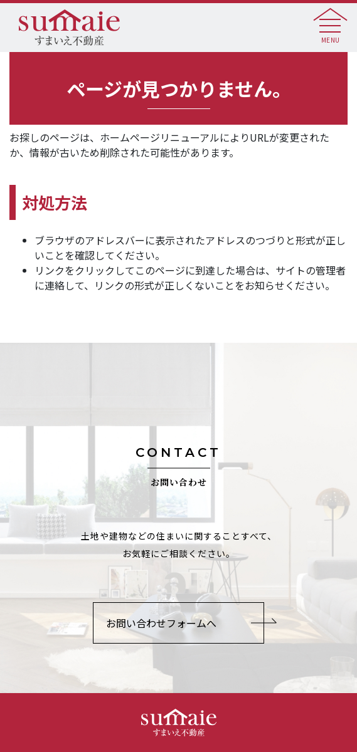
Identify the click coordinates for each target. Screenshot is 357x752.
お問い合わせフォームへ (161, 622)
